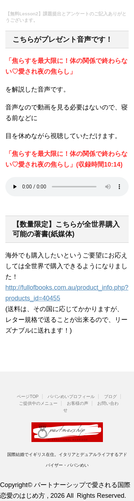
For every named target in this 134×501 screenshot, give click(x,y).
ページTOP (27, 396)
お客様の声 (77, 403)
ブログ (110, 396)
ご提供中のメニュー (38, 403)
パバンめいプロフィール (71, 396)
